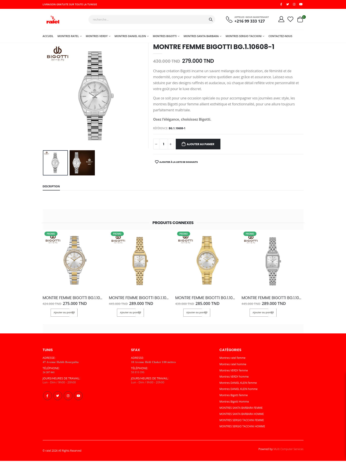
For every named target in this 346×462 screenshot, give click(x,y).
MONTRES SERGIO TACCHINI (244, 38)
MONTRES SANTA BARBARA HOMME (244, 415)
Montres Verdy (97, 38)
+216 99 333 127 (246, 22)
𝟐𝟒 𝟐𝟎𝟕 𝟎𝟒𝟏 (50, 373)
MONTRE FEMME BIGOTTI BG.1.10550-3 (72, 299)
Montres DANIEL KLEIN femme (240, 384)
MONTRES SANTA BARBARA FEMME (243, 409)
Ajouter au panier (204, 146)
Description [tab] (52, 188)
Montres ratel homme (234, 365)
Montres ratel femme (234, 359)
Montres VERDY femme (235, 372)
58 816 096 (138, 373)
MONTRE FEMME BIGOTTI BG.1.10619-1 (270, 299)
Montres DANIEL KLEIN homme (241, 390)
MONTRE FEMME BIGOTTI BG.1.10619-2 (137, 299)
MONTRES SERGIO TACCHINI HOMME (245, 428)
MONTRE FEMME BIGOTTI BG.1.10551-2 (204, 299)
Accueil (48, 38)
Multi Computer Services (287, 450)
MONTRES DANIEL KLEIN (130, 38)
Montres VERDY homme (236, 378)
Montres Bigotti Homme (236, 403)
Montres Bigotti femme (235, 396)
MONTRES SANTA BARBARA (201, 38)
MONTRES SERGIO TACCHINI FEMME (244, 421)
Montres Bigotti (165, 38)
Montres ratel (68, 38)
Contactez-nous (280, 38)
